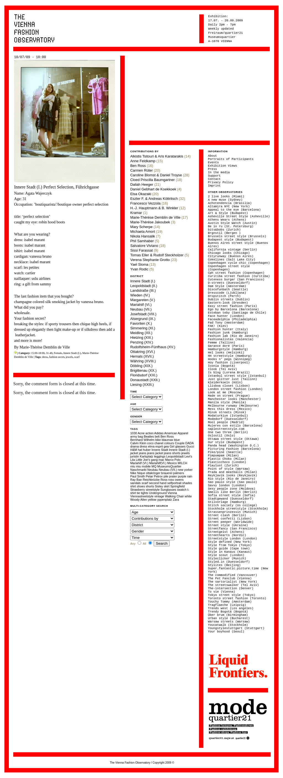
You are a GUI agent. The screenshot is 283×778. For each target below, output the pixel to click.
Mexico (172, 463)
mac (161, 459)
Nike (133, 473)
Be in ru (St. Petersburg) (230, 226)
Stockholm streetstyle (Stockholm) (238, 508)
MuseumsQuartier (169, 466)
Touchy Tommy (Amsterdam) (229, 601)
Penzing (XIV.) (141, 342)
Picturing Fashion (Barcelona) (234, 449)
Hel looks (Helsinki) (226, 352)
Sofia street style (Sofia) (231, 495)
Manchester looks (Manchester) (234, 399)
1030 (133, 433)
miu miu (135, 466)
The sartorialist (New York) (232, 581)
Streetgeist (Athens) (226, 532)
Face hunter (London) (226, 316)
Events (213, 162)
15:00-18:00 (37, 353)
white (188, 496)
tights (144, 493)
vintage (159, 496)
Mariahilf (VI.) (140, 305)
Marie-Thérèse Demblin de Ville (155, 217)
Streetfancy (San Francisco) (232, 528)
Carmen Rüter (141, 170)
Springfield (177, 486)
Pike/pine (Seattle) (225, 452)
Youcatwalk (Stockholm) (228, 625)
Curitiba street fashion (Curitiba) (239, 276)
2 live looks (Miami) (226, 196)
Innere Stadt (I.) (72, 353)
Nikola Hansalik (142, 236)
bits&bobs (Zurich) (224, 229)
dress (45, 356)
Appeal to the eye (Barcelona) (234, 209)
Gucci (190, 446)
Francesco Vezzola (145, 203)
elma (151, 446)
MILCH (182, 463)
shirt (133, 486)
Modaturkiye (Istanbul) (228, 415)
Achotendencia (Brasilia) (229, 203)
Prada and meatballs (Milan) (232, 472)
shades (187, 483)
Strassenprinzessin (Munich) (232, 512)
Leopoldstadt (175, 456)
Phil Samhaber (142, 241)
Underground (158, 493)
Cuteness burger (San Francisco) (236, 279)
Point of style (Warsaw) (229, 469)
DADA (189, 443)
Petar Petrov (154, 476)
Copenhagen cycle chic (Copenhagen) (239, 263)
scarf (77, 356)
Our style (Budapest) (226, 442)
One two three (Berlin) (228, 432)
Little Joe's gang (147, 459)
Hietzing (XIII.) (141, 337)
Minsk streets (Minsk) (227, 412)
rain (189, 476)
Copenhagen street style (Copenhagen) (229, 268)
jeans (142, 453)
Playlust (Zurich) (223, 465)
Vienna (172, 493)
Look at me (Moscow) (225, 392)
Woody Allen (138, 499)
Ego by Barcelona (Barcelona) (233, 309)
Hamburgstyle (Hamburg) (228, 349)
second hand (157, 483)
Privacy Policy (220, 182)
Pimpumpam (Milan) (223, 455)
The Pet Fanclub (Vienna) (229, 578)
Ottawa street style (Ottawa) (233, 439)
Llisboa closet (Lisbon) (229, 385)
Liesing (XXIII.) (142, 384)
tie (138, 493)
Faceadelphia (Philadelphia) (232, 319)
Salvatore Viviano (144, 246)
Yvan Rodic (139, 269)
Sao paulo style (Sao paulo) (232, 482)
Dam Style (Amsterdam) (227, 286)
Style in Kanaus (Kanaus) (229, 552)
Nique (141, 473)
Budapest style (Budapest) (230, 239)
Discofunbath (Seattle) (228, 289)
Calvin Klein (138, 443)
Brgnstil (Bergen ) (224, 233)
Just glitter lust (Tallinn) (232, 379)
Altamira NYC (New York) (229, 206)
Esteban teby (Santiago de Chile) (237, 312)
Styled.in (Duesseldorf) (229, 562)
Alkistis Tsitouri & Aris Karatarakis (156, 156)
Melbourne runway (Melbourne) (233, 405)
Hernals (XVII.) (142, 356)
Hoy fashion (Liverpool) (229, 362)
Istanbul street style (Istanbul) (237, 376)
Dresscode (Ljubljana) (227, 292)
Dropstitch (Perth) (224, 296)
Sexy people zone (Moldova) (231, 488)
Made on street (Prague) (229, 395)
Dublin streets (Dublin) (229, 299)
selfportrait (174, 483)
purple (182, 476)
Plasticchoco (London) (227, 462)
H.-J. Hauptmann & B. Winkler (154, 208)
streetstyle (152, 489)
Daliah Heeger (141, 184)
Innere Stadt (159, 449)
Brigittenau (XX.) (143, 370)
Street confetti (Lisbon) (229, 518)
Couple (180, 443)
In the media (219, 172)
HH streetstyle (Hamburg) (229, 356)
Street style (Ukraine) (228, 525)
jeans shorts (172, 453)
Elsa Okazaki (140, 194)
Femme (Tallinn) (221, 342)
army (133, 436)
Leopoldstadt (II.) (143, 286)
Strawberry (137, 489)
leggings (159, 456)
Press (212, 169)
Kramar (136, 213)
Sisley (159, 486)
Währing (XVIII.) (143, 361)
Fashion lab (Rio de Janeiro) (233, 336)
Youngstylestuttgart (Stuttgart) (236, 628)
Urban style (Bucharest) (229, 618)
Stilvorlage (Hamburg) (227, 502)
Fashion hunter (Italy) (228, 329)
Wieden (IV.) (140, 295)
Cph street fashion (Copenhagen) (236, 273)
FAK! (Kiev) (218, 326)
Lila (132, 459)
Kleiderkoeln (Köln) (225, 382)
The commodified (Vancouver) (232, 575)
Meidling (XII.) (141, 333)
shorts (150, 486)
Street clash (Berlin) (227, 515)
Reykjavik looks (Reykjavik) (232, 475)
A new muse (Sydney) (225, 199)
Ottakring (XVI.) (142, 352)
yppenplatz (164, 499)
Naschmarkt (138, 469)
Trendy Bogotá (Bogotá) (228, 611)
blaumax (167, 439)
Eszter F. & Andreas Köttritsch (154, 199)
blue (177, 439)
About (212, 155)
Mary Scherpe (141, 227)
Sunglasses (168, 489)
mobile (146, 466)
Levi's (188, 456)
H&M (133, 449)
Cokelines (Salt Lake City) (231, 259)
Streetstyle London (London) (232, 538)
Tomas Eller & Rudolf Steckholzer (157, 255)
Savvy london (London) (227, 485)
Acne (141, 433)
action (149, 433)
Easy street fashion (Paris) (232, 306)
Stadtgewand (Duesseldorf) (230, 498)
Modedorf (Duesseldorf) (228, 419)
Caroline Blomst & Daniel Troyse (156, 175)
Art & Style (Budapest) (228, 213)
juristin (134, 456)
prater (173, 476)
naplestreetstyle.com (226, 429)
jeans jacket (155, 453)
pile (166, 476)
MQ (153, 466)
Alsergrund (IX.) (142, 319)
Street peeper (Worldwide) (230, 522)
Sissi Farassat (141, 250)
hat (140, 449)
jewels (69, 356)
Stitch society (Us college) (232, 505)
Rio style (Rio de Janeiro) (231, 478)
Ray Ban (136, 479)
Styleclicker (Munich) (227, 558)
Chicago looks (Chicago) (229, 253)
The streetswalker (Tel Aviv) (233, 585)
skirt (166, 486)
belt (157, 436)
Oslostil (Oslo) (221, 435)
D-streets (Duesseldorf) (229, 283)
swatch (182, 489)
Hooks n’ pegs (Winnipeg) (229, 359)
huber (147, 449)
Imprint (214, 185)
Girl (172, 446)
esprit (159, 446)
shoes (141, 486)
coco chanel (155, 443)
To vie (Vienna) (221, 591)
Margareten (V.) (142, 300)
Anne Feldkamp (142, 161)
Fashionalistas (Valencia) (230, 339)
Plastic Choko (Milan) (227, 459)
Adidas (159, 433)
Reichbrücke (151, 479)
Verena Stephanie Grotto (150, 260)
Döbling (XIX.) (141, 366)
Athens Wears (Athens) (227, 219)
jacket (134, 453)
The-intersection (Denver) (230, 588)
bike (158, 439)
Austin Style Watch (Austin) (232, 223)
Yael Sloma (139, 264)
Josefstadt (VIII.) (143, 314)
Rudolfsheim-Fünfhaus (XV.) (152, 347)
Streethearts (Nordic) (227, 535)
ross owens (176, 479)
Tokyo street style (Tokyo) (231, 595)
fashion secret (56, 356)
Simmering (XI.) (142, 328)
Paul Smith (137, 476)
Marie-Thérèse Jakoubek (150, 222)
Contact (214, 179)
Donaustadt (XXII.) (145, 380)
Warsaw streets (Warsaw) (229, 621)
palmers (178, 473)
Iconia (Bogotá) (221, 366)
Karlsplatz (146, 456)
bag (140, 436)
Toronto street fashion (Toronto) (237, 598)
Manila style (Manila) (227, 402)
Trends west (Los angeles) (230, 608)
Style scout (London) (226, 555)
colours (169, 443)
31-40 (49, 353)
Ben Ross (138, 166)
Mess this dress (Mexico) (229, 409)
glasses (180, 446)
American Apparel (176, 433)
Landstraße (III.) (143, 290)
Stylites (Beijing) (224, 565)
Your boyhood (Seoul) (226, 631)
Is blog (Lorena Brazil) (229, 372)
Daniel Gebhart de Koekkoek (153, 189)
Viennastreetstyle (141, 496)
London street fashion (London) (235, 389)
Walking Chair (174, 496)
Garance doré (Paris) (226, 346)
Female (58, 353)
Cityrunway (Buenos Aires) (230, 256)
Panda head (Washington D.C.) (233, 445)
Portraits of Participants (230, 159)
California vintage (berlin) (232, 249)
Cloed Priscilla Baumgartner (152, 180)
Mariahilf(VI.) (157, 463)
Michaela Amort (142, 231)
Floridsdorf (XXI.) (143, 375)
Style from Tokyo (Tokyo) (229, 545)
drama (134, 446)
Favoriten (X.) (141, 323)
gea (166, 446)
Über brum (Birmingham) (228, 615)
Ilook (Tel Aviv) (222, 369)
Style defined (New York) (229, 542)
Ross (164, 479)
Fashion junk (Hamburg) (228, 332)
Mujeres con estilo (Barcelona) (235, 425)
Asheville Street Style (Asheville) (239, 216)
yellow (152, 499)
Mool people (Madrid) (226, 422)
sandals (135, 483)
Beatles (149, 436)
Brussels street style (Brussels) (237, 236)
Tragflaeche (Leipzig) (227, 605)
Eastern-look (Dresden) (228, 302)
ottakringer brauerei (159, 473)
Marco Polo (172, 459)
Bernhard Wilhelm (142, 439)
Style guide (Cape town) (229, 548)
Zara (176, 499)
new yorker (185, 469)
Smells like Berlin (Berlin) (232, 492)
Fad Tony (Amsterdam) (226, 322)
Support (214, 175)
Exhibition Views (222, 165)
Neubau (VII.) (140, 309)
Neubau (152, 469)
